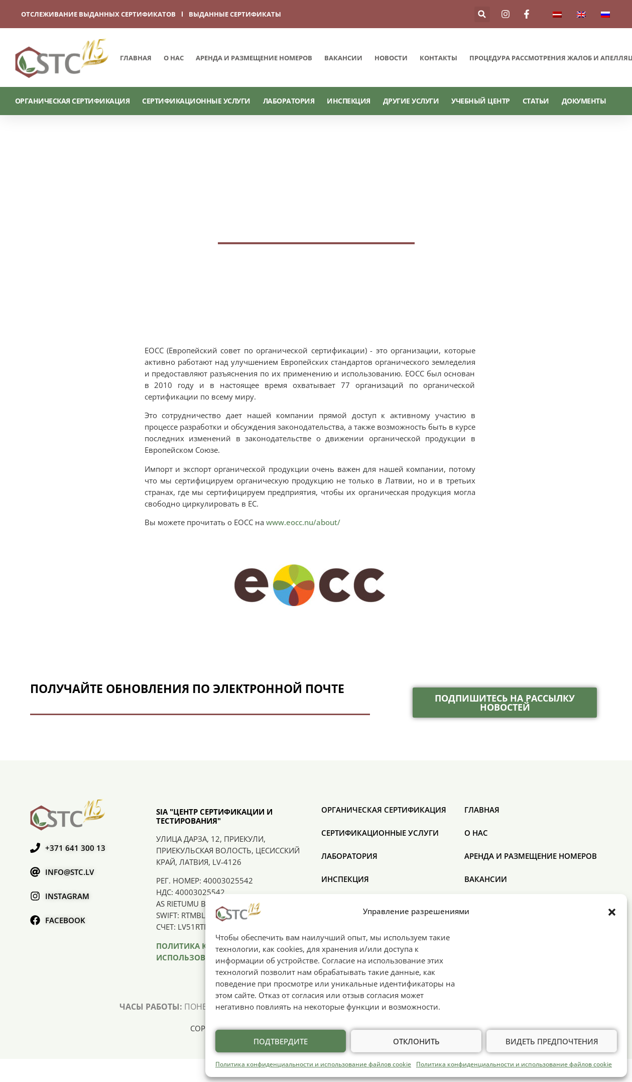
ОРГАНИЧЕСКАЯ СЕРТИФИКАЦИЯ (72, 101)
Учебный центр (480, 101)
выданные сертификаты (235, 14)
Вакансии (343, 57)
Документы (584, 101)
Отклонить (416, 1041)
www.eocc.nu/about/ (303, 522)
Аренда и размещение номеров (254, 57)
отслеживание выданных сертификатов (98, 14)
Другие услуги (411, 101)
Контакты (438, 57)
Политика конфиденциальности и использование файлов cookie (313, 1064)
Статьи (536, 101)
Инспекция (348, 101)
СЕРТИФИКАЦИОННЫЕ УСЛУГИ (196, 101)
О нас (174, 57)
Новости (391, 57)
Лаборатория (289, 101)
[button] (612, 912)
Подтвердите (281, 1041)
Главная (136, 57)
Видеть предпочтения (551, 1041)
